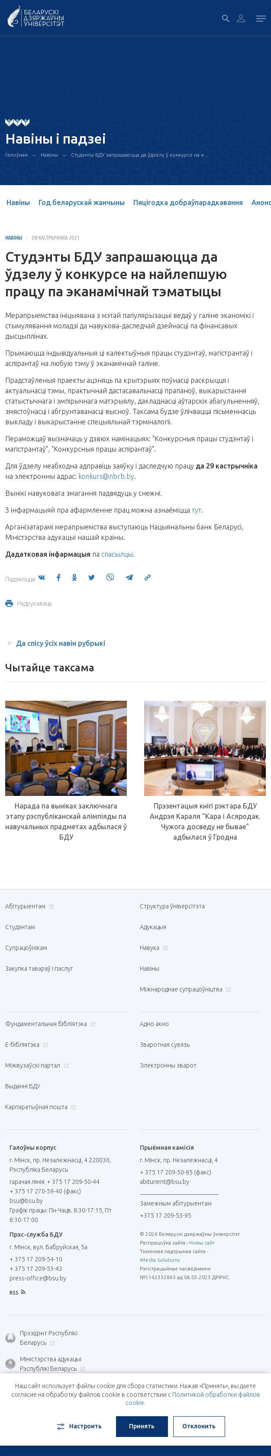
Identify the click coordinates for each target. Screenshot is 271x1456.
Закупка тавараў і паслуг (39, 968)
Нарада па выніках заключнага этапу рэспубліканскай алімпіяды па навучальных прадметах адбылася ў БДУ (66, 821)
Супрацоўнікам (26, 947)
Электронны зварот (168, 1065)
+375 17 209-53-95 (165, 1215)
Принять (142, 1426)
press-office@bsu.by (38, 1278)
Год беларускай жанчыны (82, 202)
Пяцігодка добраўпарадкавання (188, 202)
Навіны (49, 154)
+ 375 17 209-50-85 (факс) (175, 1172)
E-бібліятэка (25, 1044)
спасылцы (117, 554)
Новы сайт (202, 1242)
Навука (153, 947)
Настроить (78, 1426)
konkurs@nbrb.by (106, 476)
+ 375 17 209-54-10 (36, 1259)
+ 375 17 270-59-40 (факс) (45, 1191)
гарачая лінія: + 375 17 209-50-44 (55, 1181)
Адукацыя (153, 927)
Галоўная (16, 154)
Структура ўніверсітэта (172, 906)
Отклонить (199, 1426)
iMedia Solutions (160, 1260)
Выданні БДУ (22, 1086)
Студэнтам (20, 927)
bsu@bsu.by (26, 1200)
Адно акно (154, 1023)
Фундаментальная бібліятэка (49, 1023)
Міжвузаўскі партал (36, 1065)
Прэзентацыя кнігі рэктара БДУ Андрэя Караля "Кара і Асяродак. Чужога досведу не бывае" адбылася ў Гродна (205, 821)
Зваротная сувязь (165, 1044)
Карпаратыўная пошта (39, 1106)
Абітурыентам (28, 906)
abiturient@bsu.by (164, 1181)
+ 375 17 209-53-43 (36, 1268)
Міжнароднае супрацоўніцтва (184, 989)
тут (196, 510)
